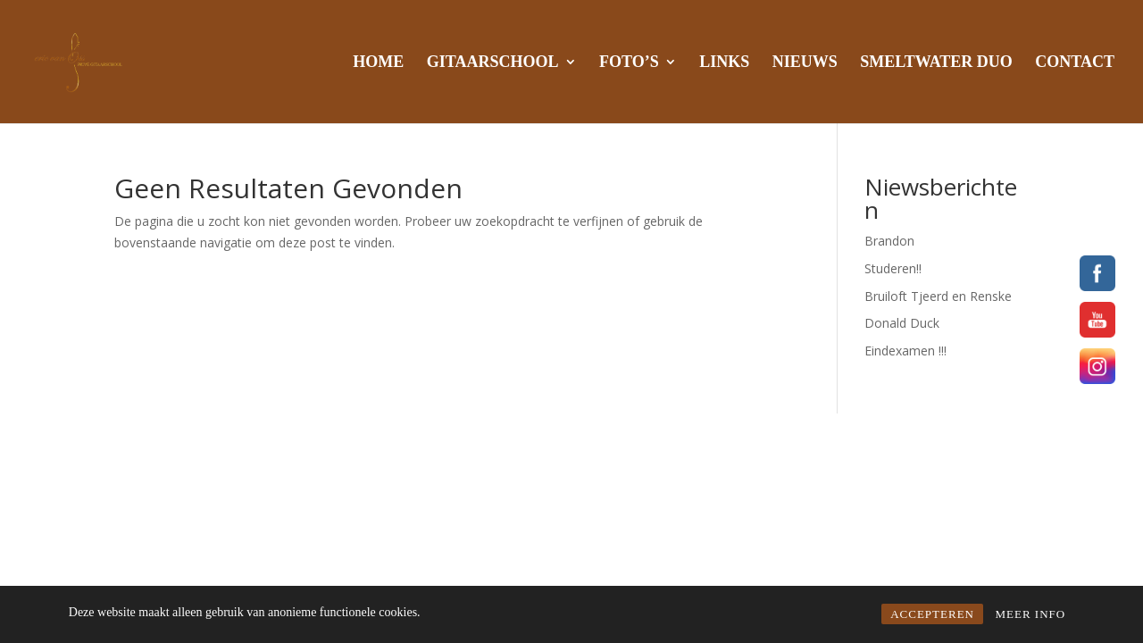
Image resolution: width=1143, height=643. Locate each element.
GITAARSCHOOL (493, 63)
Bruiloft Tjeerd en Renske (938, 296)
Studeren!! (893, 268)
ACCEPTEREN (932, 614)
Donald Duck (901, 322)
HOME (378, 63)
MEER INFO (1030, 614)
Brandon (889, 240)
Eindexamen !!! (905, 350)
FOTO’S (629, 63)
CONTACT (1074, 63)
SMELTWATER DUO (936, 63)
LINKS (724, 63)
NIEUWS (805, 63)
